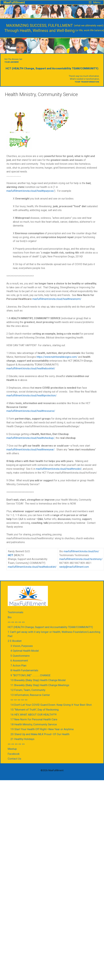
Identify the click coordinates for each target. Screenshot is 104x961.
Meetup (12, 748)
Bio (10, 617)
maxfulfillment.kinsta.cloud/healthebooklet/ (30, 368)
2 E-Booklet (15, 640)
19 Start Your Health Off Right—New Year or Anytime (42, 729)
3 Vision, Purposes (21, 645)
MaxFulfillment (14, 2)
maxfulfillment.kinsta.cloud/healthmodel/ (59, 468)
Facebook (13, 753)
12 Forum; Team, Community (27, 690)
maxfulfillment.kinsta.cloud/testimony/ (81, 559)
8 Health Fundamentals (24, 670)
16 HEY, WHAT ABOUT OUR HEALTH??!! (33, 714)
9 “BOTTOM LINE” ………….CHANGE (30, 675)
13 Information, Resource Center (30, 695)
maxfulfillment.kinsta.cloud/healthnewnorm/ (56, 298)
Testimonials (15, 612)
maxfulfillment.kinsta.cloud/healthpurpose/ (30, 190)
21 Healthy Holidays (22, 739)
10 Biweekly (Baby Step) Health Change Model (38, 680)
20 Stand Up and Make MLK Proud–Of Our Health (39, 734)
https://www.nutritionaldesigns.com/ (57, 356)
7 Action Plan (18, 665)
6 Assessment (19, 660)
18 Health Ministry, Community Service (33, 724)
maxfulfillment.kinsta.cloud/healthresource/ (30, 410)
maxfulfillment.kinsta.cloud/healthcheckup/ (30, 437)
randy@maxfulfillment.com (74, 566)
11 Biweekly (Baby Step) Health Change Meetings (39, 685)
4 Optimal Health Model (24, 650)
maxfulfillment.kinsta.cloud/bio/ (81, 551)
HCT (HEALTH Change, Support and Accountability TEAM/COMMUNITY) (50, 627)
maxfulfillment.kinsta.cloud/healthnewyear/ (30, 449)
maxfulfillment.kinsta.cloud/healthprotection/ (31, 395)
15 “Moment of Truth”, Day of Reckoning (34, 709)
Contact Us (14, 758)
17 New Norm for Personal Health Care (33, 719)
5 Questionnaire (20, 655)
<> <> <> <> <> (16, 622)
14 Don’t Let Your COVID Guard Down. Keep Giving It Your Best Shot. (51, 704)
